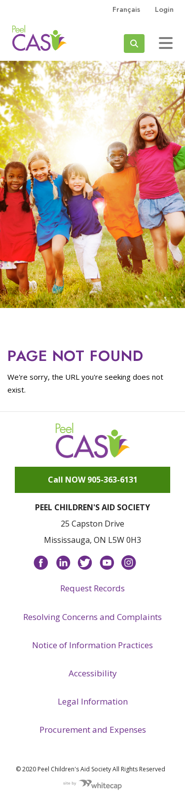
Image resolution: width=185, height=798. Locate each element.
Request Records (92, 588)
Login (164, 9)
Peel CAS (39, 38)
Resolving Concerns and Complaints (92, 616)
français (126, 9)
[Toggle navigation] (165, 43)
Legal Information (93, 701)
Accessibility (93, 673)
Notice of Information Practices (92, 645)
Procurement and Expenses (92, 729)
